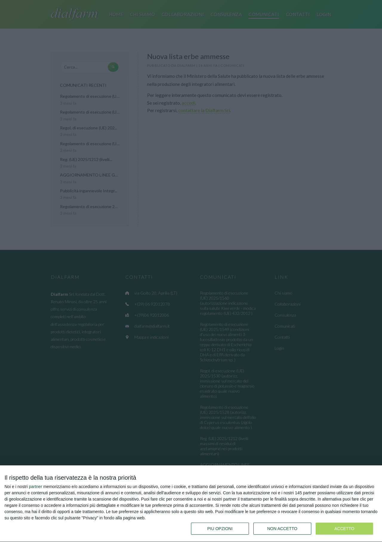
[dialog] (191, 504)
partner (35, 486)
